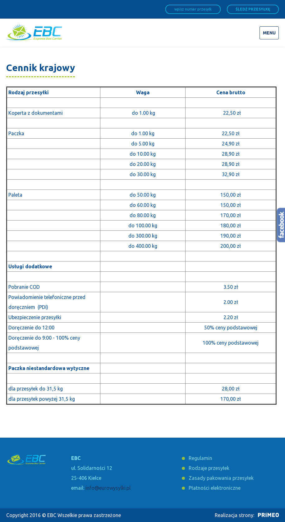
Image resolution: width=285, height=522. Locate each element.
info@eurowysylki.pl (108, 488)
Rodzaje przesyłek (209, 468)
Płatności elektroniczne (215, 488)
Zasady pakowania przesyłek (221, 478)
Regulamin (200, 458)
